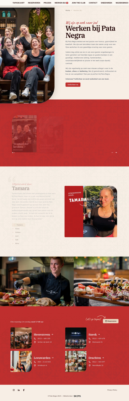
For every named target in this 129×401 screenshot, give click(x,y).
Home (68, 10)
